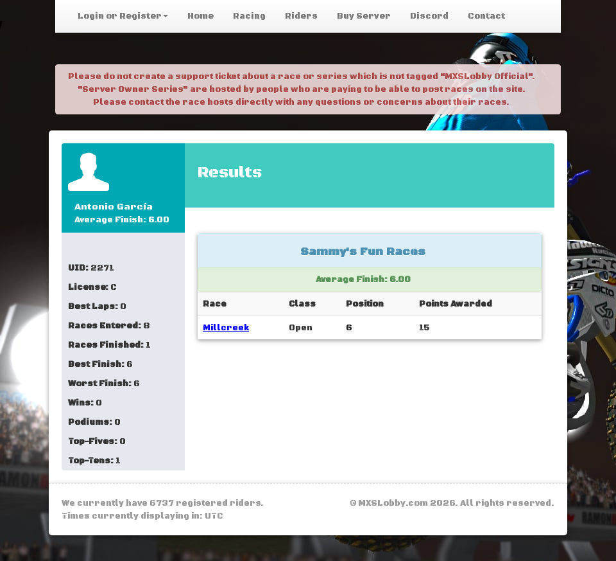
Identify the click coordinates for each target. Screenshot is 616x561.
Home (200, 16)
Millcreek (226, 328)
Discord (429, 16)
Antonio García (113, 207)
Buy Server (364, 16)
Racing (249, 16)
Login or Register (123, 16)
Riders (301, 16)
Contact (486, 16)
